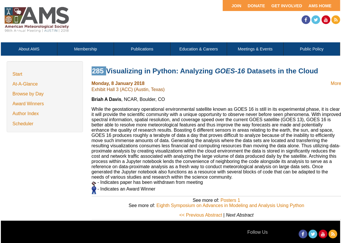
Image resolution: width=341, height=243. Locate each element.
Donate (256, 5)
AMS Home (320, 5)
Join (236, 5)
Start (17, 74)
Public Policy (312, 49)
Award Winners (28, 103)
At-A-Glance (25, 83)
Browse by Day (28, 93)
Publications (142, 49)
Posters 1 (230, 200)
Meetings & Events (255, 49)
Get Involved (286, 5)
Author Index (25, 113)
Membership (85, 49)
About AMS (29, 49)
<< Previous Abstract (200, 215)
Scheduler (22, 123)
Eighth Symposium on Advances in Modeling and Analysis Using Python (230, 205)
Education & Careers (198, 49)
